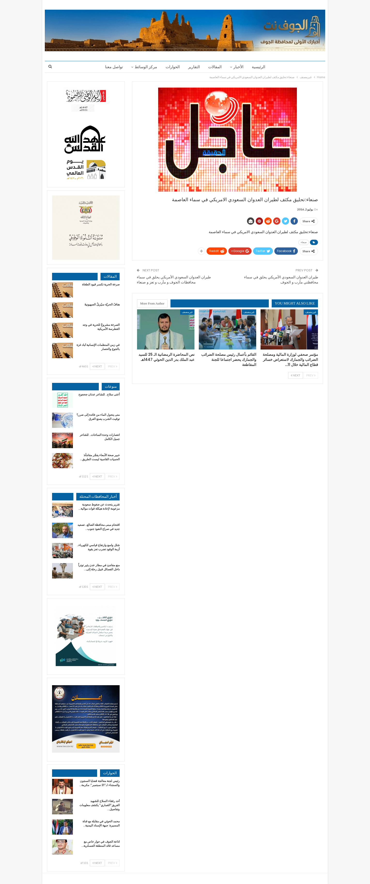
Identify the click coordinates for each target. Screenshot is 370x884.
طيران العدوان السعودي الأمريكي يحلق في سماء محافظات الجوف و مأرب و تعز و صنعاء (174, 280)
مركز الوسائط (146, 67)
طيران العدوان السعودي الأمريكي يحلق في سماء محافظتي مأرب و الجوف (281, 280)
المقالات (215, 67)
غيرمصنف (310, 311)
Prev (310, 375)
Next (295, 375)
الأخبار (238, 67)
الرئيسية (258, 67)
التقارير (194, 67)
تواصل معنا (114, 67)
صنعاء (304, 242)
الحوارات (173, 67)
